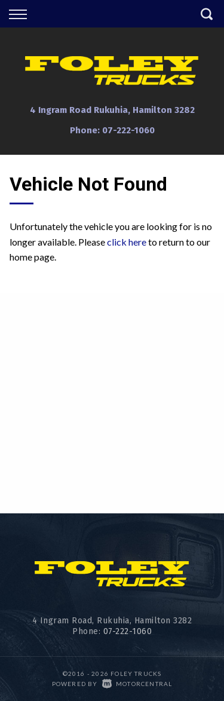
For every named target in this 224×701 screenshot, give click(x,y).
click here (126, 241)
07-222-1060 (128, 130)
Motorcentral (137, 683)
